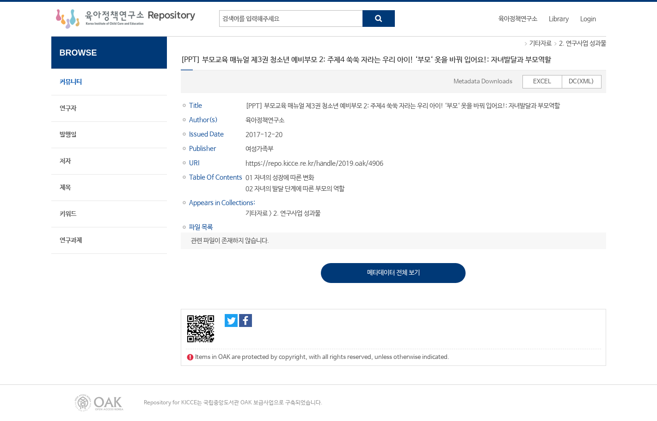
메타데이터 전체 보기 (393, 272)
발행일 (68, 134)
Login (588, 19)
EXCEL (542, 81)
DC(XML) (581, 81)
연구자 (68, 108)
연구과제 (71, 240)
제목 (65, 187)
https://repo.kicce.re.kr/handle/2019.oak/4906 (314, 163)
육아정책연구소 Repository (125, 19)
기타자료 (540, 43)
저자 (65, 161)
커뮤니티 (71, 82)
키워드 (68, 214)
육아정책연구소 (517, 19)
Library (559, 19)
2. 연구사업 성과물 (582, 43)
